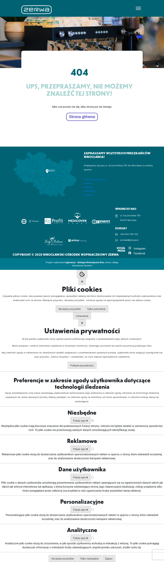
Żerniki (88, 183)
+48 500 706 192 (129, 234)
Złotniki (89, 187)
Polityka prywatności (82, 365)
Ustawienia (82, 316)
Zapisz (109, 558)
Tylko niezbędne (89, 558)
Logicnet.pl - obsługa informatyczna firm (84, 262)
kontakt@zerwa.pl (129, 240)
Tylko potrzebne (96, 309)
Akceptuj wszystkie (69, 309)
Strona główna (82, 117)
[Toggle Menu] (138, 8)
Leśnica (89, 195)
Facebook (139, 253)
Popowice (90, 191)
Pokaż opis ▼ (80, 420)
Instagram (140, 248)
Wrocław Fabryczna (95, 179)
